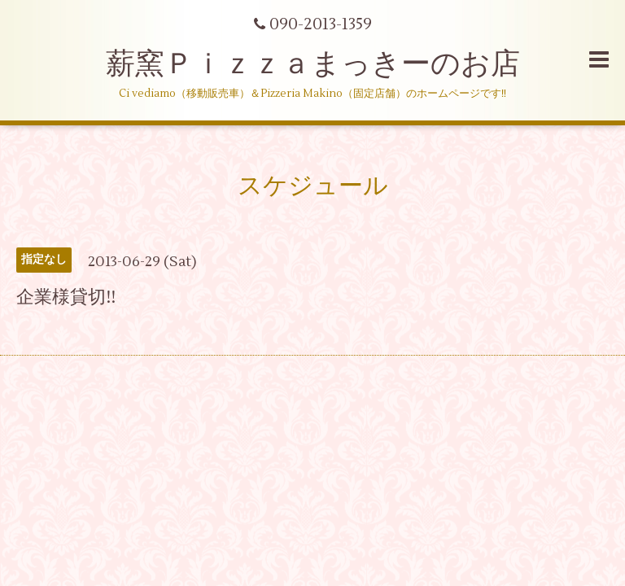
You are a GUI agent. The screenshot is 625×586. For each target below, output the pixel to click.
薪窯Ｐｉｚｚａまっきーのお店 (327, 64)
